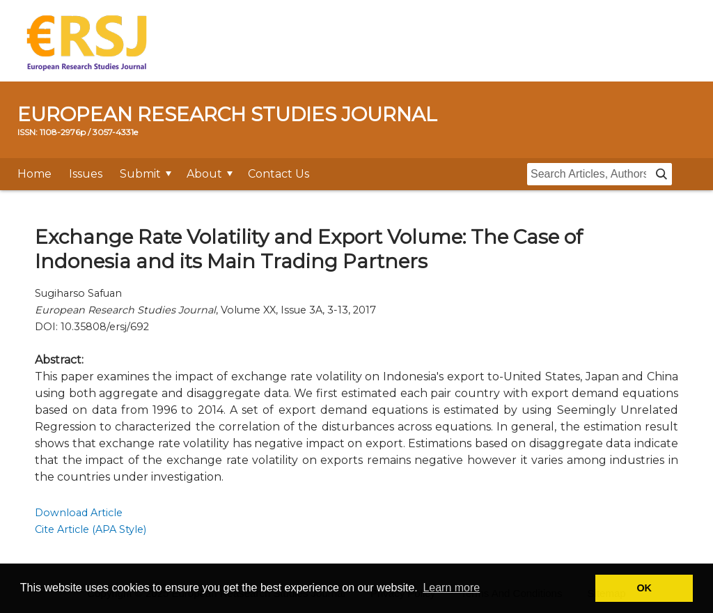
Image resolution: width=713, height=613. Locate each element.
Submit (140, 173)
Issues (85, 173)
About (204, 173)
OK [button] (644, 587)
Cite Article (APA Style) (90, 529)
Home (34, 173)
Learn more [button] (451, 587)
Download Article (79, 512)
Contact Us (278, 173)
